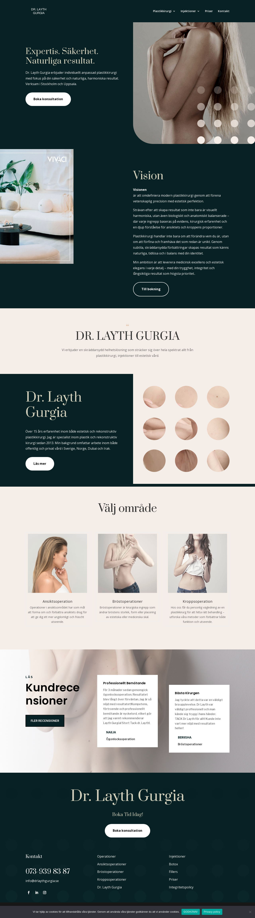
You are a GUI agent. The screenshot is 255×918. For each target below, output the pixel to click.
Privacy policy (212, 911)
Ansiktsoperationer (111, 864)
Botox (173, 864)
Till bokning (151, 289)
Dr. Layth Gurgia (109, 887)
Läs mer (39, 463)
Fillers (173, 871)
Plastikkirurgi (162, 11)
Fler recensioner (45, 720)
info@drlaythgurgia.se (42, 881)
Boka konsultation (48, 99)
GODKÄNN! (190, 911)
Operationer (106, 856)
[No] (250, 912)
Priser (209, 11)
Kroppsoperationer (111, 879)
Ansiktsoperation (57, 601)
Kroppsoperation (197, 601)
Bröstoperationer (127, 601)
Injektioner (188, 11)
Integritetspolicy (181, 887)
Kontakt (224, 11)
